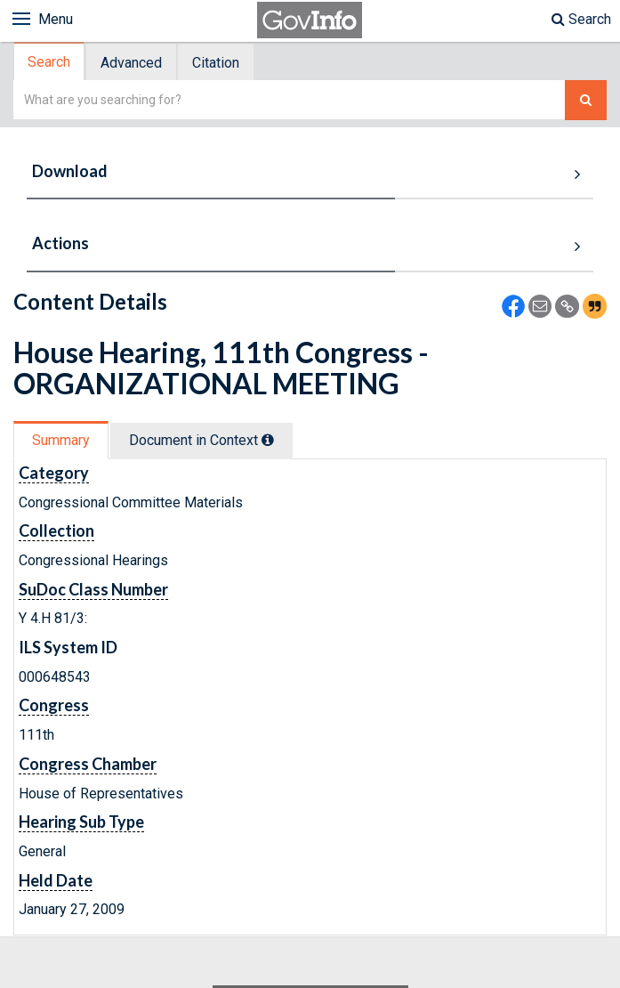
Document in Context (201, 440)
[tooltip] (268, 440)
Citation (215, 62)
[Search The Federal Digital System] (586, 100)
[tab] (49, 62)
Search (581, 19)
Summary (61, 440)
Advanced (131, 62)
